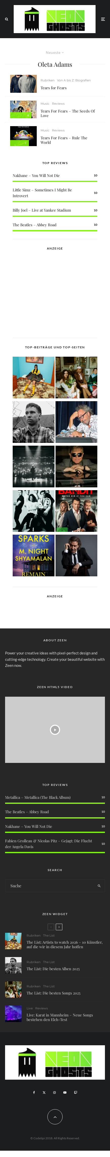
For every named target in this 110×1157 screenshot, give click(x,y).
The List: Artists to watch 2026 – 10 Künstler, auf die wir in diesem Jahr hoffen (65, 944)
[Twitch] (75, 1092)
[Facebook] (34, 1092)
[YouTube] (65, 1092)
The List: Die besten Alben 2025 (53, 968)
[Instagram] (54, 1092)
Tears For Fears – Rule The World (64, 140)
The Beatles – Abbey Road (35, 224)
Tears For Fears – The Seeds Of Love (68, 113)
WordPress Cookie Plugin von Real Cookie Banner (41, 1153)
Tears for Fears (54, 87)
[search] (99, 886)
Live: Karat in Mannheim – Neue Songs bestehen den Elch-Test (60, 1019)
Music (45, 103)
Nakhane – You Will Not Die (36, 175)
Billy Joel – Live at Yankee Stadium (42, 210)
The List (49, 935)
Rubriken (47, 80)
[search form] (49, 886)
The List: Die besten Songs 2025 (53, 993)
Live (30, 1011)
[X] (44, 1092)
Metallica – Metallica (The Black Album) (37, 797)
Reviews (58, 103)
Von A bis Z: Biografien (74, 80)
